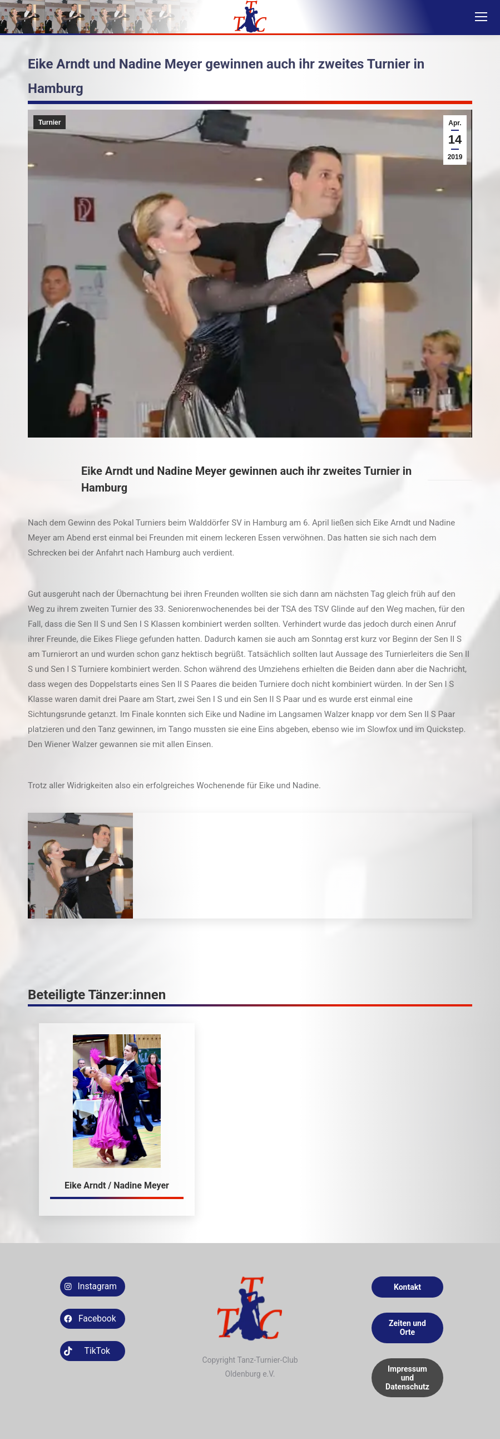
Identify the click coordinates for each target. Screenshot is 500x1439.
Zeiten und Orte (407, 1328)
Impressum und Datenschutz (407, 1377)
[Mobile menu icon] (481, 16)
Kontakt (407, 1287)
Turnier (49, 122)
